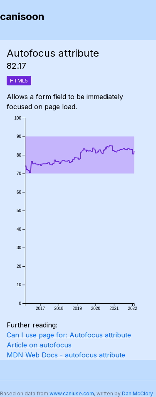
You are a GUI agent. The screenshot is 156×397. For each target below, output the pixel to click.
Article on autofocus (39, 345)
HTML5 (19, 80)
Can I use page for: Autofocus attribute (69, 335)
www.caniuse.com (72, 393)
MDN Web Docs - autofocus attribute (66, 355)
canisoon (22, 16)
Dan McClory (137, 393)
